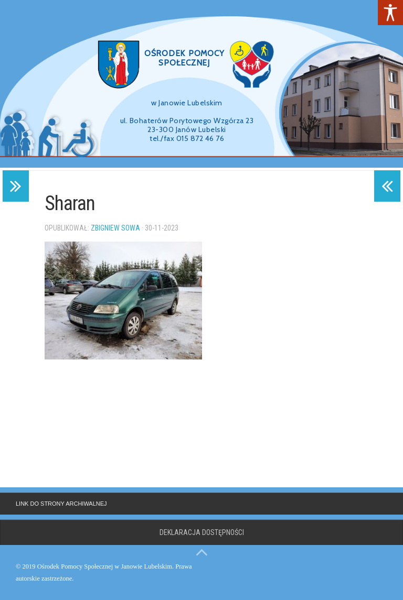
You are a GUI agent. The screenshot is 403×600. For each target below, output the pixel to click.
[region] (201, 84)
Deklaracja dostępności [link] (202, 532)
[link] (390, 12)
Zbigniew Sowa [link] (115, 228)
